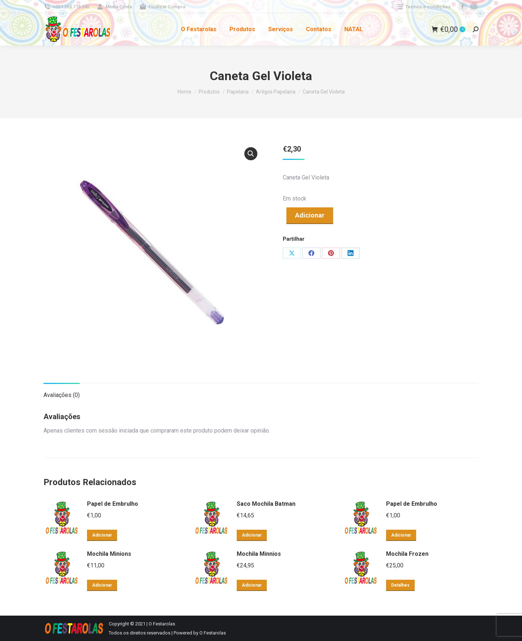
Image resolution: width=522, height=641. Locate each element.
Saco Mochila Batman (266, 503)
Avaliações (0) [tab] (62, 395)
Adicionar (309, 215)
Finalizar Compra (162, 6)
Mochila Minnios (259, 553)
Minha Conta (114, 6)
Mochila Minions (109, 553)
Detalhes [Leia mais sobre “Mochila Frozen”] (400, 585)
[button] (250, 153)
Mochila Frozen (407, 553)
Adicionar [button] (102, 535)
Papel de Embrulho (112, 503)
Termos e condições (423, 6)
